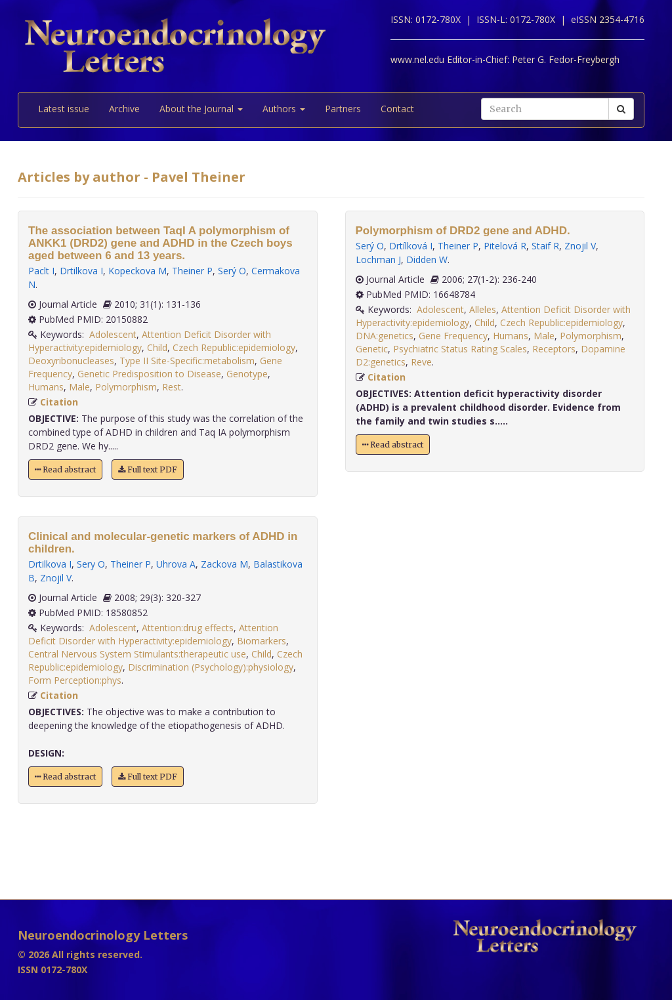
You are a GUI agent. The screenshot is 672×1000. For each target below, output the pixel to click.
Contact (397, 108)
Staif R (545, 246)
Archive (124, 108)
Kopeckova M (137, 270)
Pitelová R (505, 246)
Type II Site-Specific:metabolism (187, 360)
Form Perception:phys (74, 680)
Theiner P (192, 270)
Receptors (554, 349)
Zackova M (224, 564)
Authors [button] (283, 108)
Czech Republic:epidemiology (234, 347)
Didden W (427, 259)
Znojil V (56, 578)
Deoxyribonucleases (71, 360)
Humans (46, 387)
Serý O (232, 270)
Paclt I (41, 270)
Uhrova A (176, 564)
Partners (343, 108)
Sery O (91, 564)
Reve (421, 362)
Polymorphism (126, 387)
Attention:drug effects (188, 627)
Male (79, 387)
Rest (171, 387)
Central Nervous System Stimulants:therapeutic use (137, 654)
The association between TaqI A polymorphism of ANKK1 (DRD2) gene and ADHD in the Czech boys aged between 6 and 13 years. (160, 243)
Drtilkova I (81, 270)
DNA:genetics (384, 335)
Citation (59, 402)
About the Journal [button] (201, 108)
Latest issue (63, 108)
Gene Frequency (453, 335)
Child (157, 347)
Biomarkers (261, 641)
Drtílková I (410, 246)
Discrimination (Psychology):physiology (210, 667)
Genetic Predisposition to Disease (149, 373)
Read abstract (65, 469)
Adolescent (112, 334)
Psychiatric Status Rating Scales (460, 349)
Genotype (247, 373)
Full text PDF (147, 469)
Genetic (372, 349)
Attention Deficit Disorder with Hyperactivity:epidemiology (153, 634)
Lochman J (378, 259)
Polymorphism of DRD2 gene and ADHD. (463, 230)
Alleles (482, 309)
